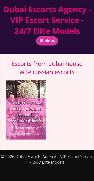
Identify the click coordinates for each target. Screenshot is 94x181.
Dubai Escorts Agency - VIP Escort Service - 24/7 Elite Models (47, 20)
